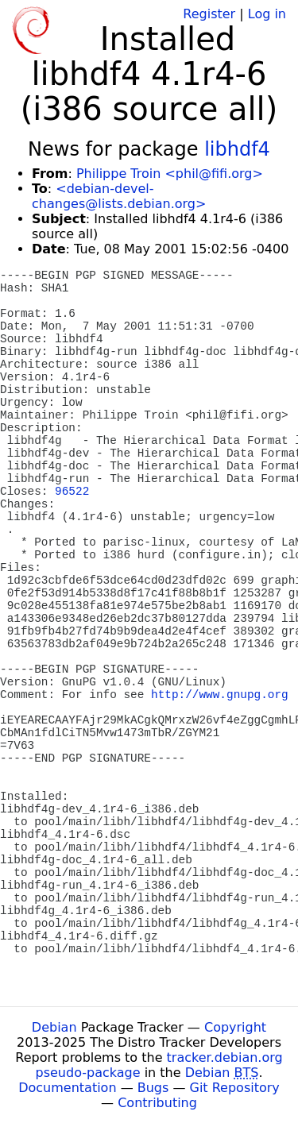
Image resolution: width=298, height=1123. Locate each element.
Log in (267, 13)
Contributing (157, 1102)
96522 (72, 491)
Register (209, 13)
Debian (54, 1027)
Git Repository (235, 1087)
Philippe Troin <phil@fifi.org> (169, 173)
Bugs (153, 1087)
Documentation (67, 1087)
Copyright (235, 1027)
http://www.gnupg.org (219, 695)
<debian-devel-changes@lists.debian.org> (119, 196)
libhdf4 (237, 149)
